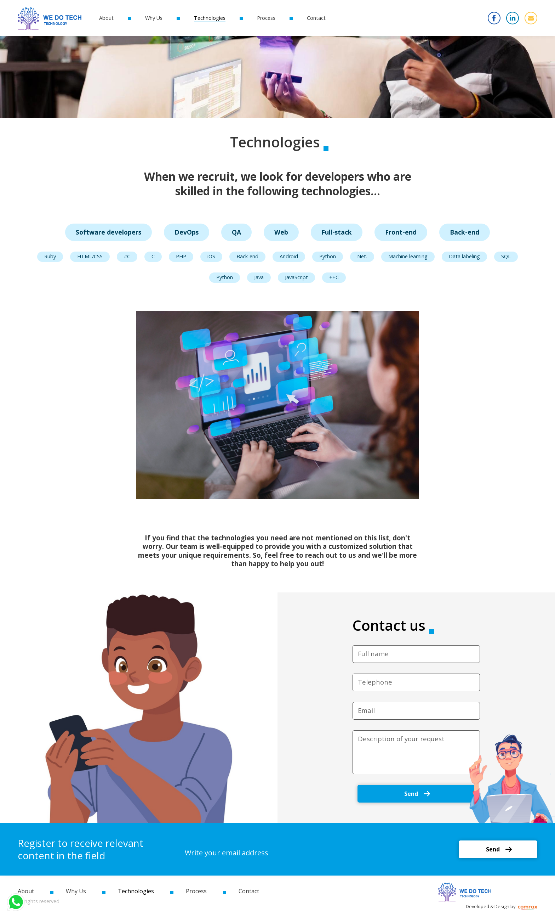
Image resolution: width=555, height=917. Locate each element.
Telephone (375, 682)
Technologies (209, 18)
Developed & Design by (501, 906)
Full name (373, 653)
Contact (316, 18)
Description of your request (401, 739)
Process (266, 18)
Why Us (153, 18)
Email (366, 710)
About (106, 18)
